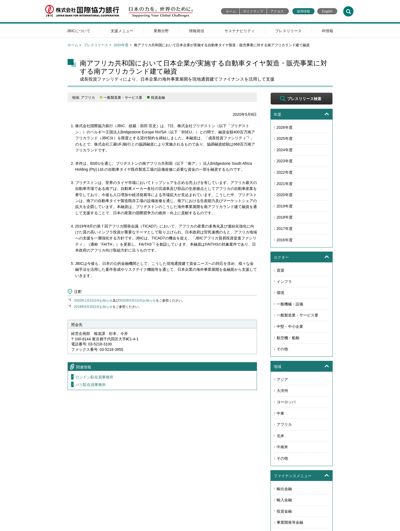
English (327, 11)
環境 (280, 293)
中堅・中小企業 (290, 326)
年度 (277, 114)
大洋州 (282, 390)
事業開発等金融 (290, 522)
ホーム (231, 11)
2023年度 (285, 161)
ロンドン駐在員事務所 (94, 377)
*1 (247, 137)
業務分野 (161, 31)
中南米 (282, 447)
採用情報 (303, 11)
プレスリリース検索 (304, 99)
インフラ (284, 281)
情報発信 (196, 31)
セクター (281, 257)
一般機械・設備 (290, 304)
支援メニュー (122, 31)
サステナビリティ (239, 31)
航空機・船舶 (288, 338)
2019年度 (285, 206)
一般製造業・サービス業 (297, 315)
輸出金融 (284, 489)
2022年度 (285, 172)
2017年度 (285, 228)
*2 (153, 243)
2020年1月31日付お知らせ (93, 300)
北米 (280, 436)
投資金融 (284, 511)
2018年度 (285, 217)
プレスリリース (288, 31)
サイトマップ (253, 11)
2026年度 (285, 127)
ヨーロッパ (286, 402)
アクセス (277, 11)
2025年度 (285, 138)
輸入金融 (284, 500)
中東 (280, 413)
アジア (282, 379)
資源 (280, 270)
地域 (277, 366)
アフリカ (284, 424)
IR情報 (327, 31)
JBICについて (78, 31)
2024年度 (285, 150)
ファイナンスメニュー (293, 476)
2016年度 (285, 240)
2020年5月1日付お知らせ (137, 300)
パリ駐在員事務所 (90, 384)
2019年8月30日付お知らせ (93, 307)
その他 (282, 349)
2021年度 (285, 184)
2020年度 (121, 45)
